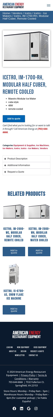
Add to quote (13, 118)
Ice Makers (8, 148)
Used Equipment (40, 347)
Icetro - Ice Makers (30, 148)
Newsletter (20, 355)
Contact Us (33, 355)
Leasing (10, 347)
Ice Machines (42, 145)
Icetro (28, 13)
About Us (13, 351)
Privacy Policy (28, 375)
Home (6, 13)
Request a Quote (37, 351)
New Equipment (23, 347)
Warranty (34, 378)
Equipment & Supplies (24, 145)
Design (23, 351)
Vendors (17, 13)
